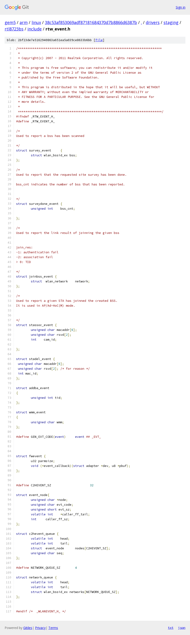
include (34, 29)
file (99, 40)
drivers (153, 22)
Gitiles (27, 628)
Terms (53, 628)
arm (24, 22)
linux (36, 22)
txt (170, 628)
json (181, 628)
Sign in (180, 7)
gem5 (10, 22)
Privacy (40, 628)
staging (171, 22)
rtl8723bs (14, 29)
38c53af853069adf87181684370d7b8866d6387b (91, 22)
